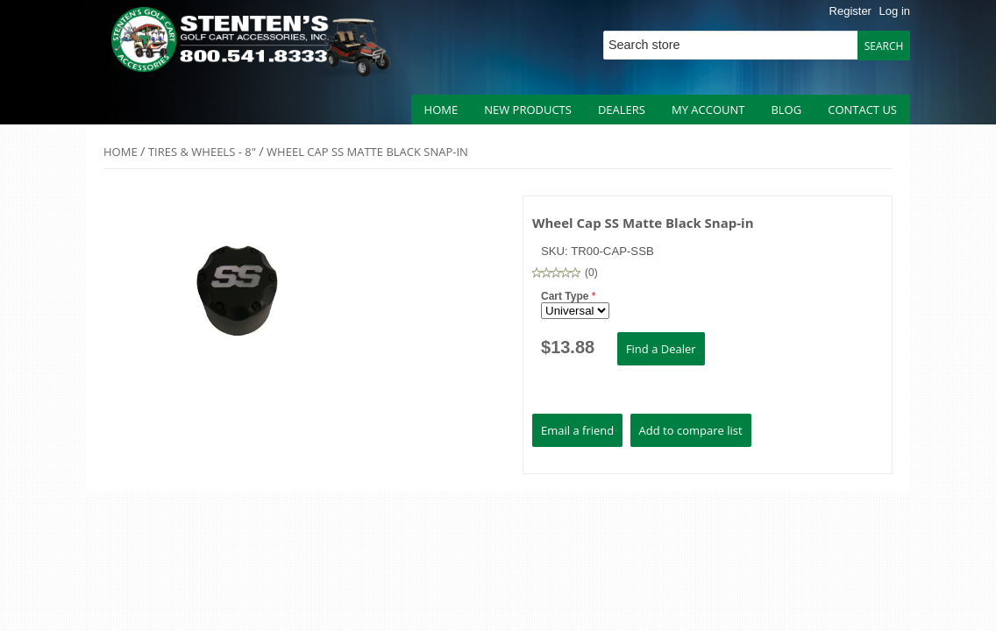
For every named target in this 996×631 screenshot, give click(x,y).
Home (441, 109)
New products (528, 109)
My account (708, 109)
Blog (786, 109)
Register (850, 11)
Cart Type (566, 296)
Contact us (862, 109)
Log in (894, 11)
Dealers (621, 109)
